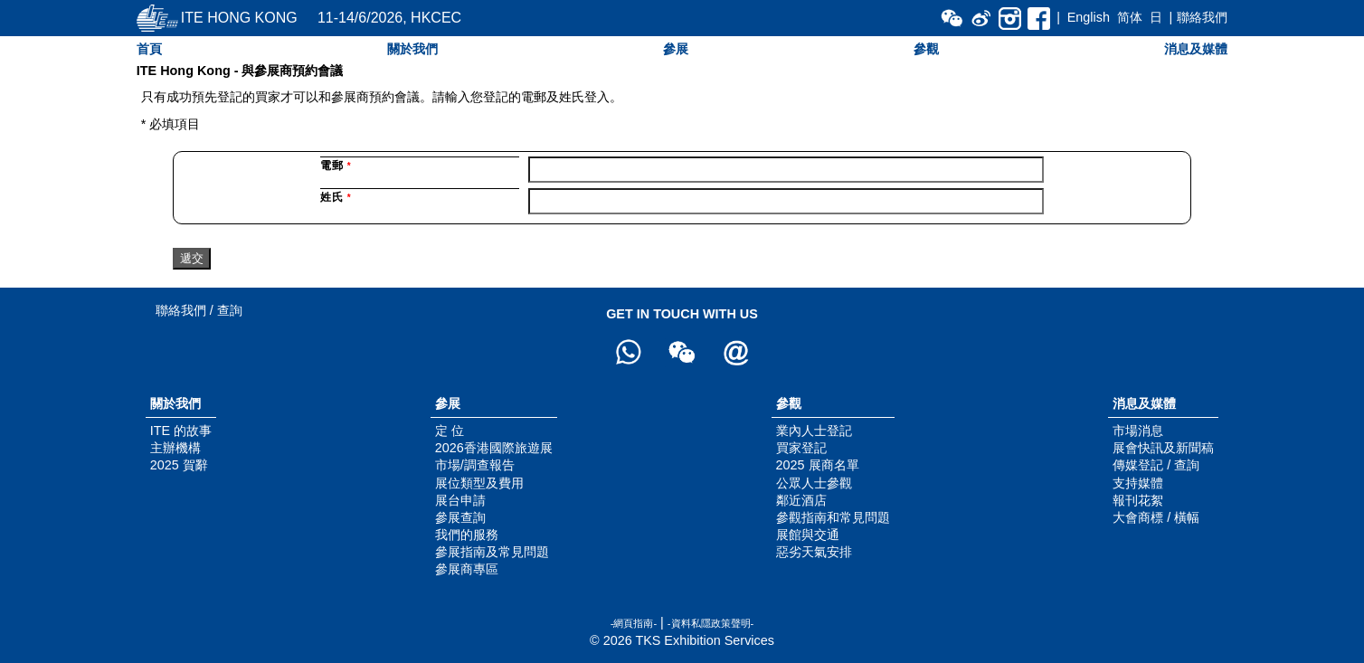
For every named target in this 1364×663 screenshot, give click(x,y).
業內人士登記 (814, 430)
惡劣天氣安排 (814, 552)
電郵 (336, 165)
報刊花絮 (1138, 500)
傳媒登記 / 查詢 (1156, 465)
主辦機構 (175, 447)
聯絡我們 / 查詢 (199, 310)
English (1088, 17)
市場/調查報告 (475, 465)
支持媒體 (1138, 483)
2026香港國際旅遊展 (494, 447)
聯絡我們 (1202, 17)
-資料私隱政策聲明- (710, 623)
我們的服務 (466, 534)
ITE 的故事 (181, 430)
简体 (1129, 17)
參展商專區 (466, 569)
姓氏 (336, 197)
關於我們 (412, 49)
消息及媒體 (1195, 49)
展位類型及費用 (479, 483)
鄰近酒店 (801, 500)
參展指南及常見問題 (492, 552)
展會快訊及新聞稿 (1163, 447)
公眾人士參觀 (814, 483)
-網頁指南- (634, 623)
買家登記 (801, 447)
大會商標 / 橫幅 (1156, 517)
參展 (675, 49)
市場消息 (1138, 430)
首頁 (149, 49)
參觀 (926, 49)
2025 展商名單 (817, 465)
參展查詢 (460, 517)
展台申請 (460, 500)
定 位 (449, 430)
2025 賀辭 (179, 465)
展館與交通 (807, 534)
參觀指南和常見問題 (833, 517)
